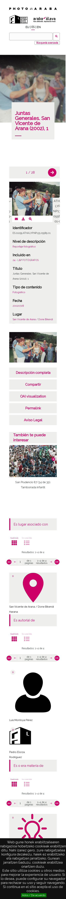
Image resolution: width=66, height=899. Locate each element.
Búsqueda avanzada (47, 42)
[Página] (20, 561)
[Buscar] (30, 36)
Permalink (33, 408)
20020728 (18, 305)
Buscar (56, 36)
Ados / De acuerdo (33, 895)
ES (33, 27)
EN (39, 27)
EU (27, 27)
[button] (52, 172)
